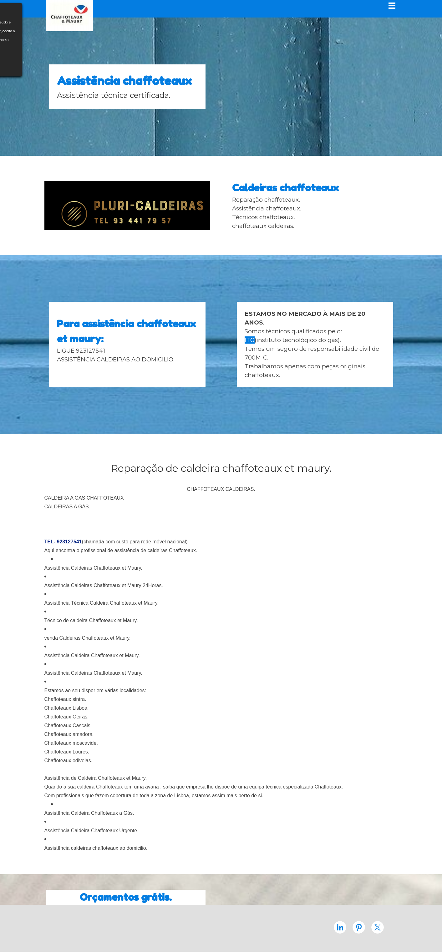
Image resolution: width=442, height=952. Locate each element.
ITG (250, 340)
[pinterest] (359, 927)
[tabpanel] (127, 86)
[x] (377, 927)
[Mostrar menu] (392, 5)
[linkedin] (340, 927)
